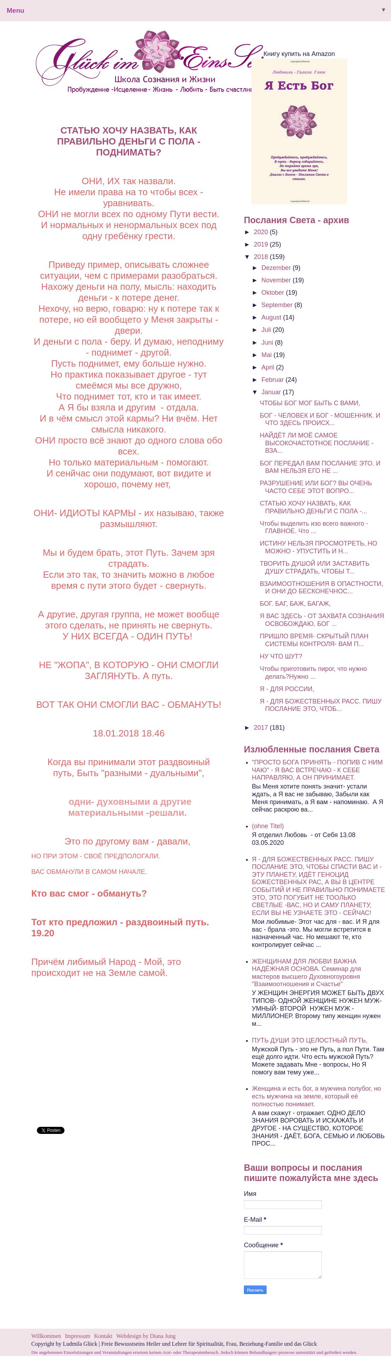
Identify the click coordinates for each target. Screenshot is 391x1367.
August (272, 317)
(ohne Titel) (268, 826)
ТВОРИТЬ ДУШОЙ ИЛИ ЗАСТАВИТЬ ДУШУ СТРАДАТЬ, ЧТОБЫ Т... (314, 567)
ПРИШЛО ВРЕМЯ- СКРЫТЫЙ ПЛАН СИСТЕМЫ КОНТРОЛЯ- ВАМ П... (314, 640)
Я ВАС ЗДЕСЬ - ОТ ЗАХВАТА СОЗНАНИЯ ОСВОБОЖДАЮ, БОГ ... (322, 619)
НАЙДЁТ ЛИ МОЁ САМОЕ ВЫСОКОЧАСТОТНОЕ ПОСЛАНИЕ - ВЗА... (317, 443)
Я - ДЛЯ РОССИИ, (287, 689)
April (269, 367)
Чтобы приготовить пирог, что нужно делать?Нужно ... (313, 672)
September (278, 305)
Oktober (274, 292)
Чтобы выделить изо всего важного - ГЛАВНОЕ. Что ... (314, 527)
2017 (262, 727)
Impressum (78, 1336)
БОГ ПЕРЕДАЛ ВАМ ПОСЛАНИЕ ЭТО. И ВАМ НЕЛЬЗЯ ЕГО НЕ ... (320, 467)
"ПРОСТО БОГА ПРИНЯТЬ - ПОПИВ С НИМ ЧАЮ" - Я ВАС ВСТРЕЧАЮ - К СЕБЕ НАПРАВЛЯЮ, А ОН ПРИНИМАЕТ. (317, 770)
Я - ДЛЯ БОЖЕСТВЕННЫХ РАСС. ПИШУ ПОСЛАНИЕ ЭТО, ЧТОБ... (320, 705)
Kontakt (103, 1336)
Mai (268, 354)
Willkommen (46, 1336)
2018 (262, 256)
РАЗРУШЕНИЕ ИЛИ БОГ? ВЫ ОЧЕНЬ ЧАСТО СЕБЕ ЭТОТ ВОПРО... (316, 487)
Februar (274, 379)
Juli (267, 329)
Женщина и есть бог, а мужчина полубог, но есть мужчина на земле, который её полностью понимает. (316, 1096)
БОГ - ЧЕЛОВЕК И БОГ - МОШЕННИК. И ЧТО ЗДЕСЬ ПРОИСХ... (320, 419)
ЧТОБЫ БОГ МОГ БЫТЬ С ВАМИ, (310, 403)
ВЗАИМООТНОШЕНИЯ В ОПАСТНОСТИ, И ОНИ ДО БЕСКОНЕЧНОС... (321, 587)
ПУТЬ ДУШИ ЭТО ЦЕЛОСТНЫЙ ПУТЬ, (310, 1040)
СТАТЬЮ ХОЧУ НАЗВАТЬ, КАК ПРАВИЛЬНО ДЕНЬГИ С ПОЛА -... (313, 507)
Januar (272, 392)
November (277, 280)
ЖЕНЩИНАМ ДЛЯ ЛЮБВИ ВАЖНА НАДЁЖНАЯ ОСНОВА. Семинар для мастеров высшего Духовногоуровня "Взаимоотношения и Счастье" (306, 973)
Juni (268, 342)
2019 (262, 244)
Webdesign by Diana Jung (145, 1336)
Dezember (277, 267)
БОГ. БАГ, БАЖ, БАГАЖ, (295, 603)
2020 (262, 232)
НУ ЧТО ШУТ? (281, 656)
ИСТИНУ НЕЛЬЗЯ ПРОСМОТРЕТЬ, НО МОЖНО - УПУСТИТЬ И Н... (318, 547)
